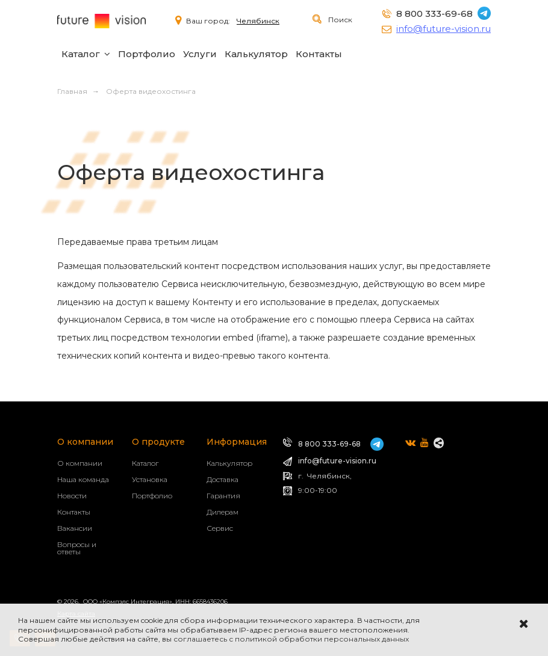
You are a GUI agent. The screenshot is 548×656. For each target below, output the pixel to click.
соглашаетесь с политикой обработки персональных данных (291, 638)
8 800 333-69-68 (434, 13)
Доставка (222, 479)
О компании (79, 463)
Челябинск (258, 20)
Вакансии (74, 528)
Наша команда (83, 479)
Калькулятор (256, 54)
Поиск (339, 19)
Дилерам (222, 511)
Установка (149, 479)
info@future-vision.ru (443, 28)
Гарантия (223, 495)
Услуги (200, 54)
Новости (72, 495)
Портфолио (146, 54)
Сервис (220, 528)
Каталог (80, 54)
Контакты (319, 54)
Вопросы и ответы (76, 548)
